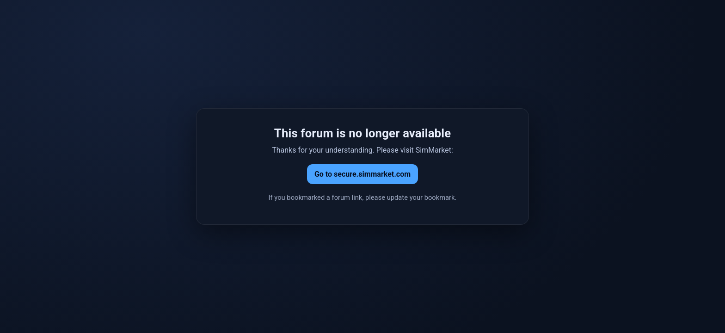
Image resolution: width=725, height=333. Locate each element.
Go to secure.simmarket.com (362, 174)
